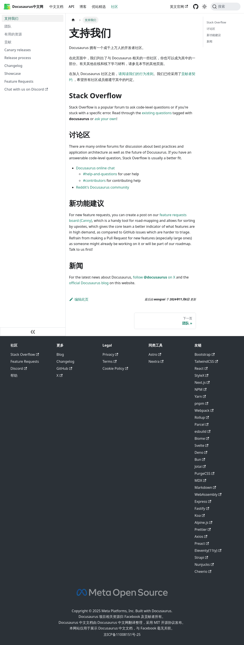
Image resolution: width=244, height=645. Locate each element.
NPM (200, 389)
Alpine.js (203, 522)
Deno (200, 452)
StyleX (201, 375)
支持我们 (11, 18)
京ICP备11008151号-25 (122, 634)
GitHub (64, 368)
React (201, 368)
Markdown (205, 487)
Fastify (201, 508)
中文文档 (56, 6)
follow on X (154, 277)
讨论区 (211, 29)
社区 (114, 6)
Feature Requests (18, 81)
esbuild (202, 431)
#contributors (94, 180)
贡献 (7, 42)
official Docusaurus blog (89, 282)
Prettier (202, 529)
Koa (199, 515)
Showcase (12, 73)
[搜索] (226, 7)
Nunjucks (204, 564)
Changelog (13, 65)
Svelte (201, 445)
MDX (200, 480)
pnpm (201, 403)
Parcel (201, 424)
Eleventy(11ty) (207, 550)
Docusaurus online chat (95, 168)
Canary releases (17, 49)
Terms (109, 361)
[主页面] (73, 20)
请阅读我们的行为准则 (135, 73)
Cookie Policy (115, 368)
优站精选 (99, 6)
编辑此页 (78, 299)
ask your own (105, 118)
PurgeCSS (204, 473)
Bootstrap (204, 354)
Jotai (200, 466)
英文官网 (179, 6)
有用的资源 (13, 34)
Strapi (201, 557)
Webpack (203, 410)
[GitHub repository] (195, 6)
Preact (201, 543)
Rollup (201, 417)
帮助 (13, 375)
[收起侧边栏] (33, 331)
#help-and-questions (100, 174)
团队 (7, 26)
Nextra (156, 361)
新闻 (209, 41)
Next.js (201, 382)
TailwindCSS (206, 361)
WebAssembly (207, 494)
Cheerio (202, 571)
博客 (83, 6)
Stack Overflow (216, 22)
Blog (60, 354)
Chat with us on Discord (26, 89)
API (71, 6)
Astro (155, 354)
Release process (17, 57)
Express (202, 501)
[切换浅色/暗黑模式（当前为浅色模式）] (204, 6)
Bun (199, 459)
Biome (201, 438)
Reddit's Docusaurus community (102, 187)
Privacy (110, 354)
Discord (18, 368)
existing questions (157, 112)
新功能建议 (214, 35)
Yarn (200, 396)
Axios (200, 536)
